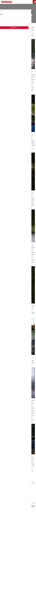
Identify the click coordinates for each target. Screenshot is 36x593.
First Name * (12, 532)
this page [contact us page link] (28, 484)
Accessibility (21, 569)
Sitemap (14, 569)
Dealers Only (18, 561)
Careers (18, 555)
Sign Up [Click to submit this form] (12, 542)
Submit (18, 506)
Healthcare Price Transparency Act (9, 572)
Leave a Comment (4, 487)
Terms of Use (30, 572)
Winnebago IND (18, 550)
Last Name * (12, 535)
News (18, 553)
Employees (18, 558)
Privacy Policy (8, 569)
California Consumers (22, 572)
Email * (11, 539)
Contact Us (28, 569)
